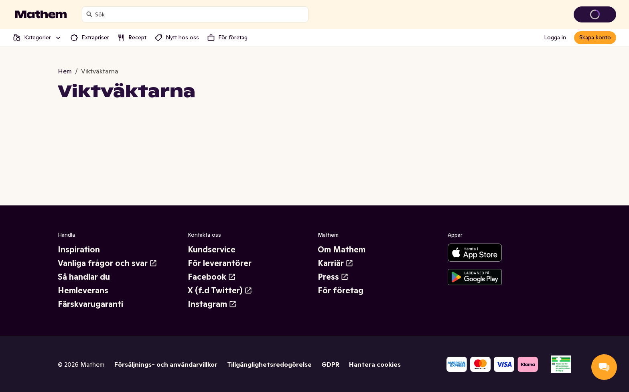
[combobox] (200, 14)
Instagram (212, 304)
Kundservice (211, 249)
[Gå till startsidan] (41, 14)
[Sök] (89, 14)
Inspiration (79, 249)
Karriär (335, 263)
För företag (340, 290)
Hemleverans (83, 290)
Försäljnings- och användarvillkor (165, 364)
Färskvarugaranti (90, 304)
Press (333, 277)
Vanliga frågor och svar (107, 263)
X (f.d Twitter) (220, 290)
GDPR (330, 364)
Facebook (212, 277)
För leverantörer (220, 263)
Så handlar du (84, 277)
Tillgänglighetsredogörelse (269, 364)
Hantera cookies (375, 364)
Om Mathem (341, 249)
